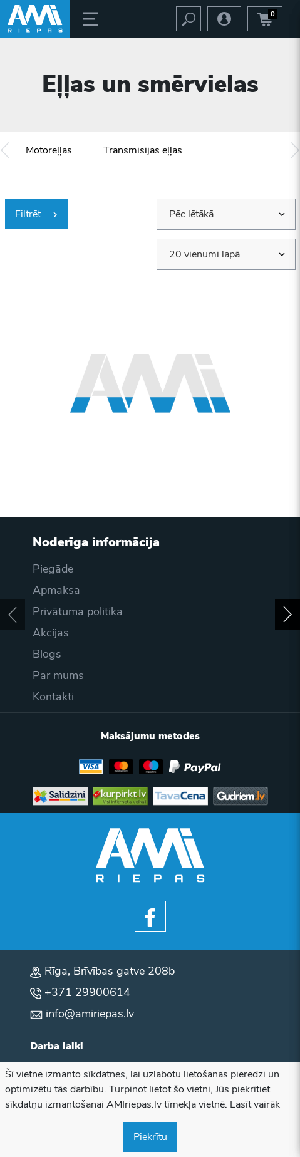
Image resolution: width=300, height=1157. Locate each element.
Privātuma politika (78, 611)
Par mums (58, 675)
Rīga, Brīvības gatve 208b (109, 970)
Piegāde (53, 568)
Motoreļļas (49, 150)
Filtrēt (36, 214)
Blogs (47, 654)
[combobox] (226, 214)
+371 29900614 (87, 992)
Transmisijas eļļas (142, 150)
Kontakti (53, 696)
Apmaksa (56, 590)
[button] (4, 150)
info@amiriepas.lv (90, 1013)
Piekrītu (150, 1137)
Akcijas (51, 632)
